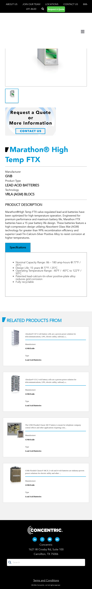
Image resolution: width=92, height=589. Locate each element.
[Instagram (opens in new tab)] (42, 539)
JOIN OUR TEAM (31, 4)
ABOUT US (12, 4)
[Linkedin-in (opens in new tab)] (34, 539)
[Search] (42, 9)
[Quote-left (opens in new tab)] (57, 539)
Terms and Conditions (46, 580)
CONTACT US (70, 4)
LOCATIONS (52, 4)
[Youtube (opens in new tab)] (49, 539)
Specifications (18, 247)
